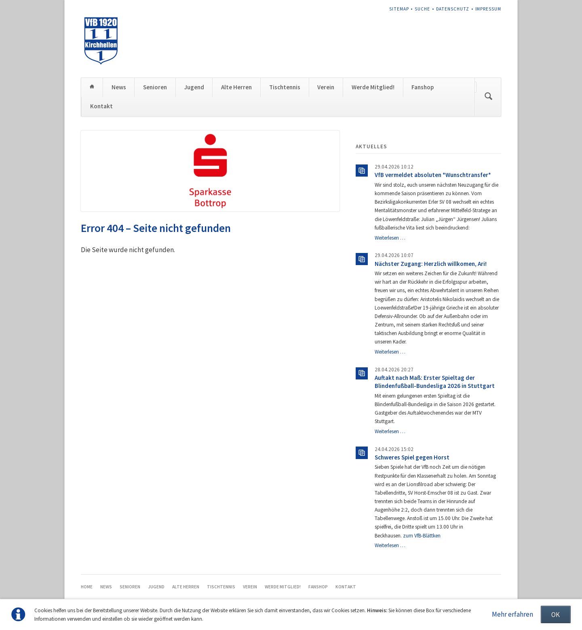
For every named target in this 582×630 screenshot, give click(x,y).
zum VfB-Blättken (422, 535)
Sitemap (399, 9)
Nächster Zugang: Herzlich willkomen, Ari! (431, 264)
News (119, 87)
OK (555, 614)
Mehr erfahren (512, 614)
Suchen (489, 97)
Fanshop (422, 87)
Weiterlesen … (390, 237)
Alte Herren (236, 87)
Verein (325, 87)
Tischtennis (284, 87)
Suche (422, 9)
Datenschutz (452, 9)
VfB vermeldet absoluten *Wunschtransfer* (433, 175)
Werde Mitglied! (373, 87)
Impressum (488, 9)
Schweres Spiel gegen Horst (412, 457)
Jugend (194, 87)
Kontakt (101, 106)
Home (92, 87)
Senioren (155, 87)
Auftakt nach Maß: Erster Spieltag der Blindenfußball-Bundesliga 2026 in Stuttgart (435, 382)
